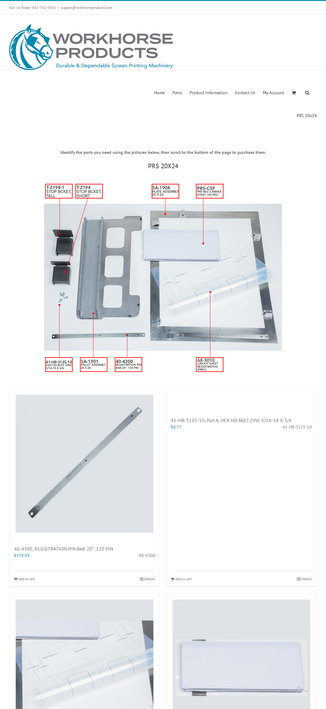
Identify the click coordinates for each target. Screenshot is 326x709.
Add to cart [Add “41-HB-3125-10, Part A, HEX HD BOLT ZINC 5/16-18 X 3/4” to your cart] (183, 579)
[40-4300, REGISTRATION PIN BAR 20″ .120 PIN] (84, 463)
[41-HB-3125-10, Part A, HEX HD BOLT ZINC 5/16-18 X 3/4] (241, 399)
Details (149, 579)
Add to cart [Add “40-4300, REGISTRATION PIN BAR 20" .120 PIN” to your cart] (26, 579)
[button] (307, 92)
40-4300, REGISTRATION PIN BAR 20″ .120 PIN (63, 549)
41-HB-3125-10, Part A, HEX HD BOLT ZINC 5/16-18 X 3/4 (231, 420)
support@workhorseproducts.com (86, 7)
